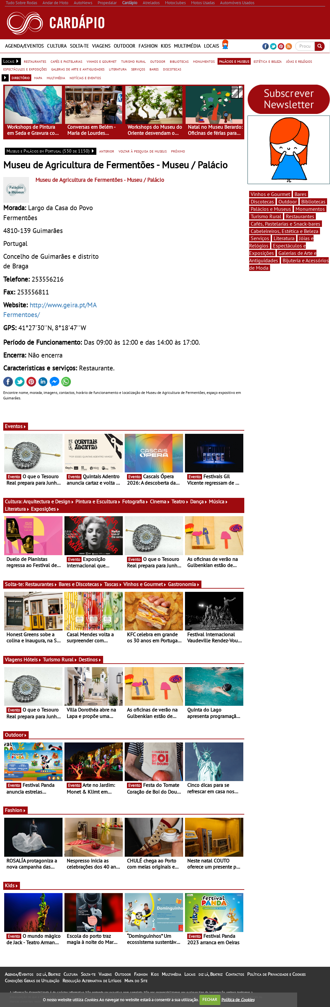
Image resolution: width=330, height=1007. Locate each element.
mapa (38, 77)
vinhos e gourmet (102, 61)
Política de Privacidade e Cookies (276, 974)
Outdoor (124, 46)
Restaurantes (41, 584)
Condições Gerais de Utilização (32, 981)
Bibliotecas (313, 201)
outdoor (157, 61)
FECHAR (209, 999)
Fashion (148, 46)
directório (21, 77)
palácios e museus (234, 61)
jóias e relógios (299, 61)
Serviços (260, 238)
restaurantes (35, 61)
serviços (138, 69)
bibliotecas (179, 61)
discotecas (172, 69)
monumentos (204, 61)
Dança (199, 501)
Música (218, 501)
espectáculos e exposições (25, 69)
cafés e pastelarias (66, 61)
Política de (237, 999)
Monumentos (310, 209)
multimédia (56, 77)
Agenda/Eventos (24, 46)
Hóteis (33, 659)
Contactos (235, 974)
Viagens (101, 46)
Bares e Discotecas (81, 584)
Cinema (160, 501)
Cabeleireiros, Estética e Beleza (284, 231)
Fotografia (135, 501)
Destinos (90, 659)
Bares (300, 194)
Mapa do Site (135, 981)
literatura (118, 69)
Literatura (17, 509)
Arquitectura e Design (48, 501)
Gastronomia (184, 584)
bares (154, 69)
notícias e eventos (85, 77)
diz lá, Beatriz (48, 974)
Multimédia (187, 46)
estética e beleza (268, 61)
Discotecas (262, 201)
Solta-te (79, 46)
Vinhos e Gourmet (145, 584)
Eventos (15, 426)
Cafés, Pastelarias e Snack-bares (285, 223)
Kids (166, 46)
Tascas (113, 584)
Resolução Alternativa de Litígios (92, 981)
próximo (178, 151)
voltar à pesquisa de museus (143, 151)
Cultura (57, 46)
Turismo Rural (60, 659)
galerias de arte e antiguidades (77, 69)
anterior (106, 151)
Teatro (180, 501)
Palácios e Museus (271, 209)
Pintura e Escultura (98, 501)
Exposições (45, 509)
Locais (211, 46)
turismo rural (133, 61)
